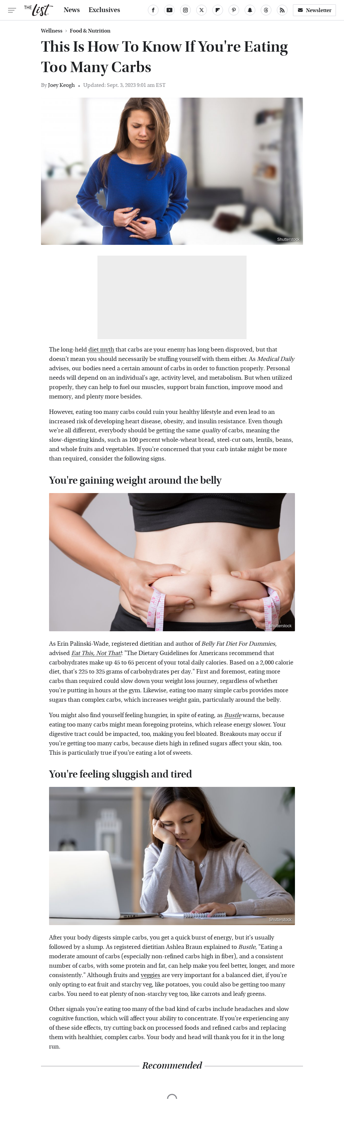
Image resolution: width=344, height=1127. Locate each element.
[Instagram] (185, 10)
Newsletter (314, 10)
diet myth (101, 349)
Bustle (232, 715)
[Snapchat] (250, 10)
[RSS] (282, 10)
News (72, 10)
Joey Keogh (61, 85)
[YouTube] (169, 10)
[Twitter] (201, 10)
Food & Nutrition (90, 31)
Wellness (51, 31)
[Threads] (266, 10)
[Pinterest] (233, 10)
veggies (150, 975)
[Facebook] (153, 10)
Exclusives (104, 10)
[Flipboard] (217, 10)
